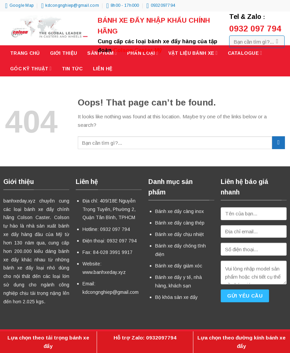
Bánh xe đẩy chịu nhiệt (179, 234)
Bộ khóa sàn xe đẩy (176, 297)
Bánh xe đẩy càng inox (179, 211)
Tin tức (72, 68)
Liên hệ (103, 68)
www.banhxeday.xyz (104, 272)
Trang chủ (25, 53)
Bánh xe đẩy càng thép (179, 223)
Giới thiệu (63, 53)
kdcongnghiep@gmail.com (110, 292)
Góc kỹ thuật (31, 68)
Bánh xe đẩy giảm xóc (178, 265)
